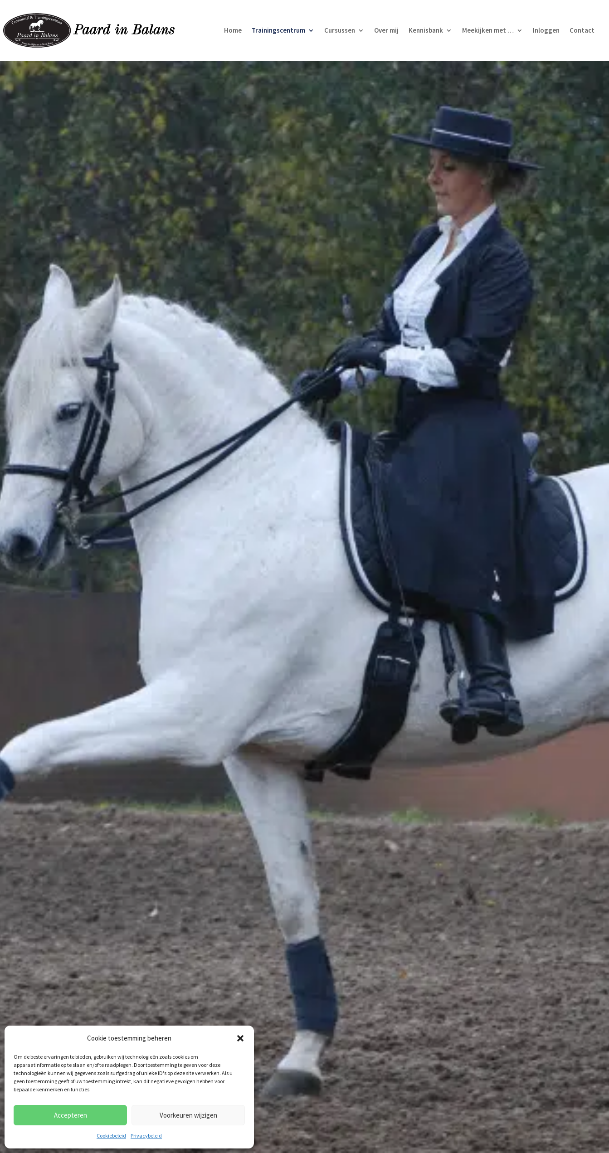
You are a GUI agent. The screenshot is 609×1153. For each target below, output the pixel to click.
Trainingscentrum (278, 30)
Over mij (386, 30)
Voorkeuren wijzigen (188, 1115)
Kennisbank (426, 30)
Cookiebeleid (111, 1135)
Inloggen (546, 30)
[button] (240, 1038)
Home (233, 30)
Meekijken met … (488, 30)
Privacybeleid (146, 1135)
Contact (582, 30)
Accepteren (70, 1115)
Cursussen (339, 30)
